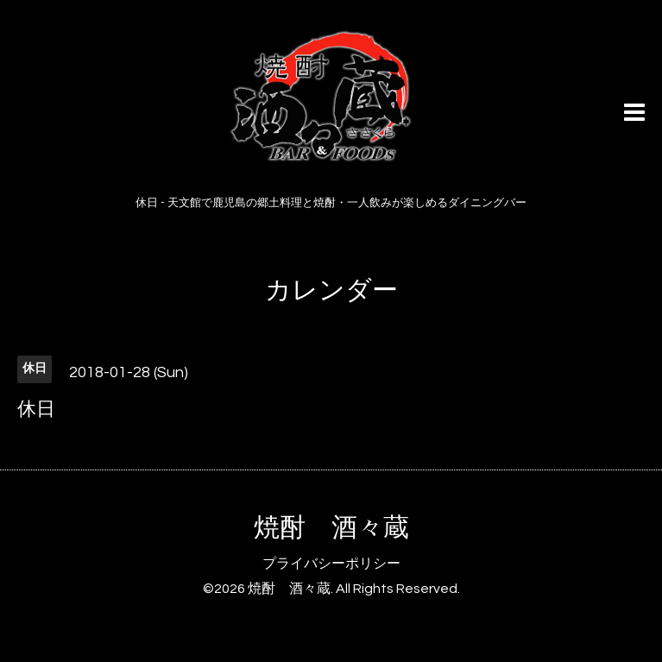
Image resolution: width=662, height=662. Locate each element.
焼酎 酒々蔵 (331, 527)
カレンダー (331, 290)
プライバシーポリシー (331, 564)
